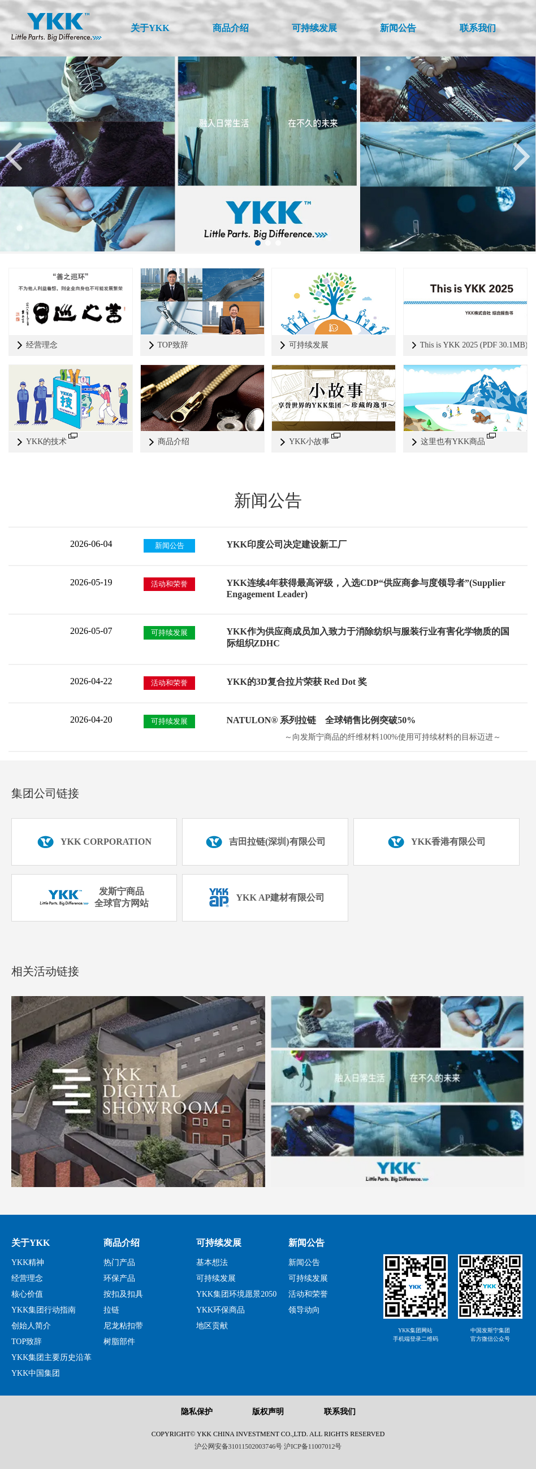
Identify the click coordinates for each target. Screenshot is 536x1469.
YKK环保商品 (220, 1310)
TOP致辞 (26, 1341)
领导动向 (304, 1310)
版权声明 (268, 1411)
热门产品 (119, 1262)
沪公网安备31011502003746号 (238, 1446)
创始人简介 (31, 1326)
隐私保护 (197, 1411)
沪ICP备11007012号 (313, 1446)
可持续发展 (218, 1243)
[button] (258, 243)
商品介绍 (121, 1243)
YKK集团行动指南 (43, 1310)
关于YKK (30, 1243)
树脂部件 (119, 1341)
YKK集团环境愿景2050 (236, 1294)
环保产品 (119, 1278)
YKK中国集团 (35, 1373)
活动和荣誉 (308, 1294)
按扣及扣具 (123, 1294)
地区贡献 (212, 1326)
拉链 (111, 1310)
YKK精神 (27, 1262)
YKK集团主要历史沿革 (51, 1357)
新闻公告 (306, 1243)
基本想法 (212, 1262)
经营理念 (27, 1278)
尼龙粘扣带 (123, 1326)
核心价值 (27, 1294)
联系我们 (340, 1411)
